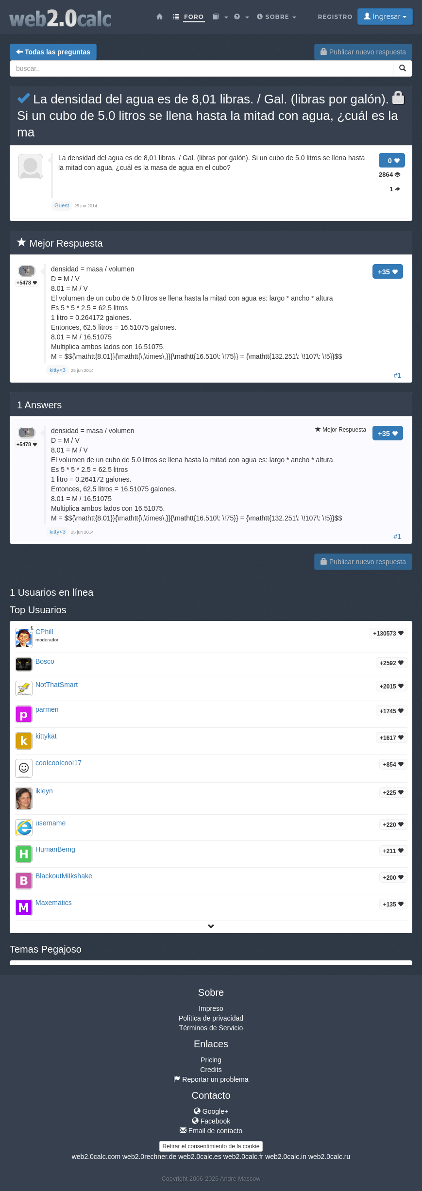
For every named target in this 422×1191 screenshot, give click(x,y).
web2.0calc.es (199, 1156)
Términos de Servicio (211, 1028)
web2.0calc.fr (243, 1156)
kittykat (46, 736)
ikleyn (44, 791)
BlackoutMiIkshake (63, 876)
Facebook (211, 1121)
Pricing (211, 1060)
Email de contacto (211, 1131)
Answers (39, 405)
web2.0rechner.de (149, 1156)
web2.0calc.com (96, 1156)
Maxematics (53, 902)
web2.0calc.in (285, 1156)
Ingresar (385, 16)
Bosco (44, 661)
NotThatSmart (56, 684)
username (50, 823)
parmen (46, 709)
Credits (210, 1070)
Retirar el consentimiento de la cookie (210, 1146)
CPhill (44, 632)
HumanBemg (55, 849)
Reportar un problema (210, 1079)
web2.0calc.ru (329, 1156)
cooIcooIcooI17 (58, 763)
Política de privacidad (211, 1018)
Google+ (211, 1111)
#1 (397, 375)
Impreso (211, 1008)
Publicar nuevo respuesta (363, 52)
